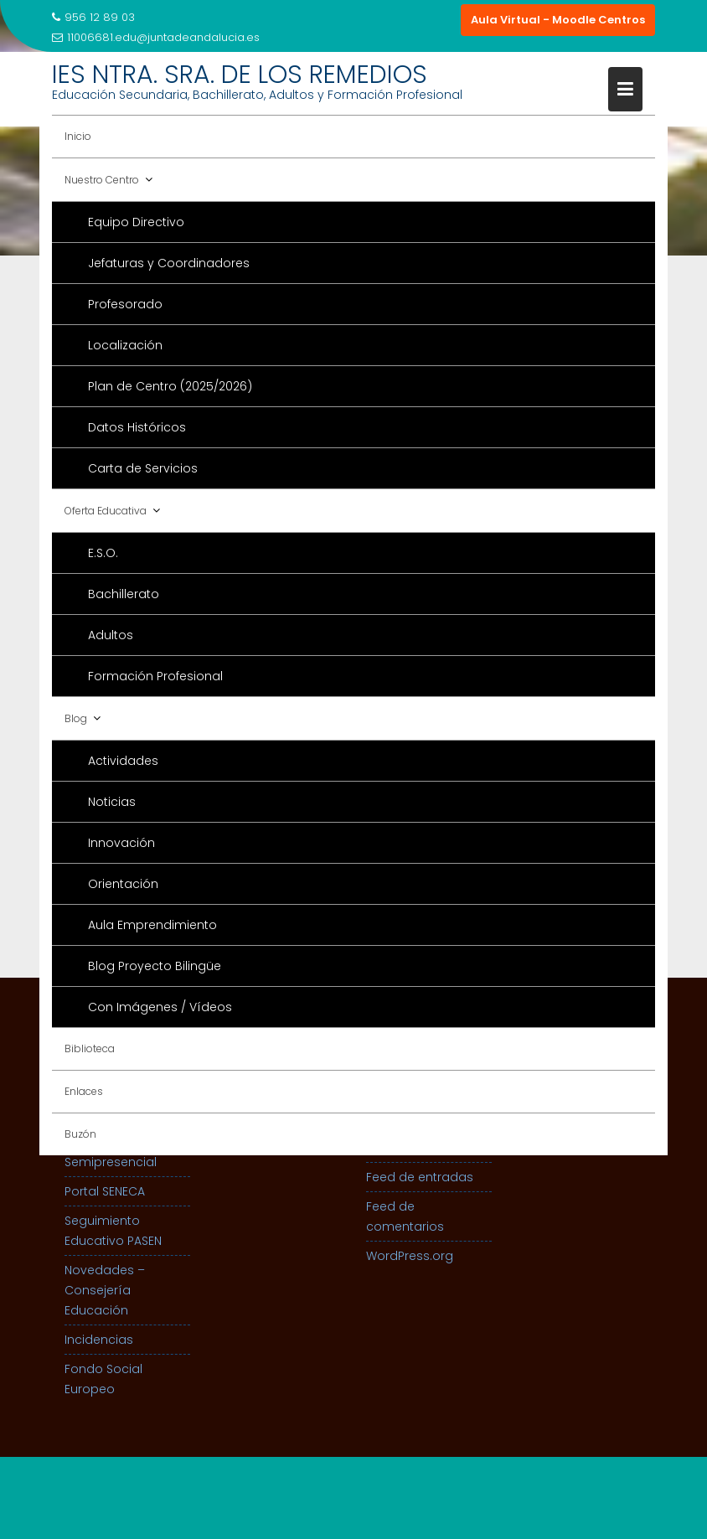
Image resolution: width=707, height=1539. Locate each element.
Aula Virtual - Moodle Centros (558, 20)
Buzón (80, 1134)
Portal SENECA (105, 1191)
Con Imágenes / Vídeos (160, 1007)
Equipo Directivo (136, 222)
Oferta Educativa (106, 511)
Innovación (121, 842)
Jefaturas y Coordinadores (169, 263)
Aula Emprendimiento (152, 925)
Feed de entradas (419, 1177)
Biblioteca (90, 1048)
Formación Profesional (155, 676)
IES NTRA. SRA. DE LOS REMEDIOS (239, 74)
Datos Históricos (137, 427)
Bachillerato (123, 594)
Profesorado (125, 304)
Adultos (110, 635)
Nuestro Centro (102, 180)
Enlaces (84, 1091)
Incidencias (99, 1339)
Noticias (112, 801)
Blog (76, 718)
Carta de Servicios (143, 468)
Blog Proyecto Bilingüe (154, 966)
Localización (125, 345)
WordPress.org (409, 1255)
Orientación (123, 883)
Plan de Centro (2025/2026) (170, 386)
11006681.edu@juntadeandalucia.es (156, 37)
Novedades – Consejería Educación (105, 1290)
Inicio (78, 136)
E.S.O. (103, 553)
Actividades (123, 760)
